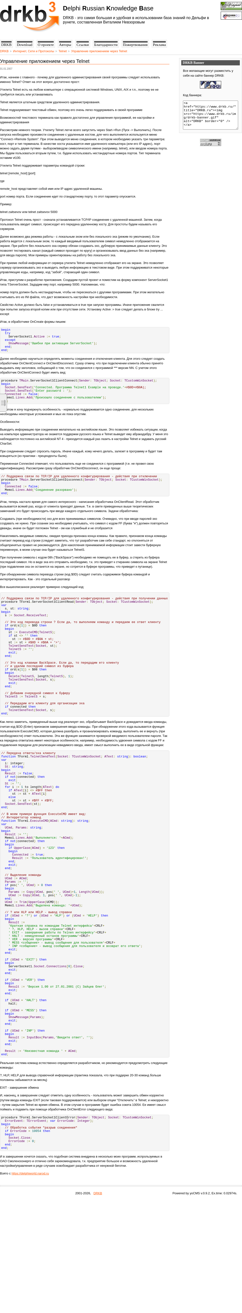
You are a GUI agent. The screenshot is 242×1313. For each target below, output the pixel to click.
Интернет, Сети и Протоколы (33, 51)
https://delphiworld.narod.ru (30, 1286)
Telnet (63, 51)
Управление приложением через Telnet (99, 51)
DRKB (4, 51)
